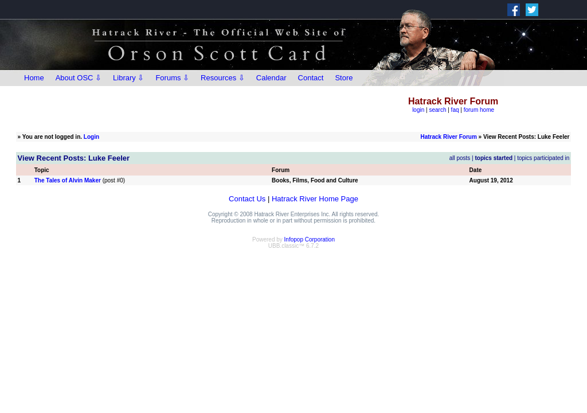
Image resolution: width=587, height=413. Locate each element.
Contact (311, 77)
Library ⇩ (128, 77)
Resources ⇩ (223, 77)
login (418, 110)
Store (344, 77)
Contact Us (247, 198)
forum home (479, 110)
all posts (460, 158)
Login (91, 137)
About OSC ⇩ (78, 77)
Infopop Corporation (309, 239)
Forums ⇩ (172, 77)
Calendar (271, 77)
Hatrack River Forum (448, 137)
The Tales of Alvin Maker (67, 180)
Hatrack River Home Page (315, 198)
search (437, 110)
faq (455, 110)
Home (34, 77)
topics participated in (543, 158)
